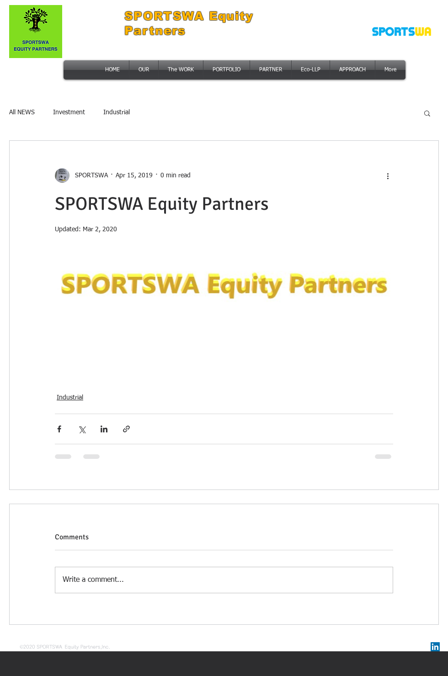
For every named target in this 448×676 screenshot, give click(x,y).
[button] (427, 113)
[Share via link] (126, 429)
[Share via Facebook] (59, 429)
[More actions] (387, 175)
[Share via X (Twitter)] (81, 429)
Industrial (116, 112)
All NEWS (22, 112)
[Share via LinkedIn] (104, 429)
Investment (69, 112)
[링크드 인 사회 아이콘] (435, 646)
